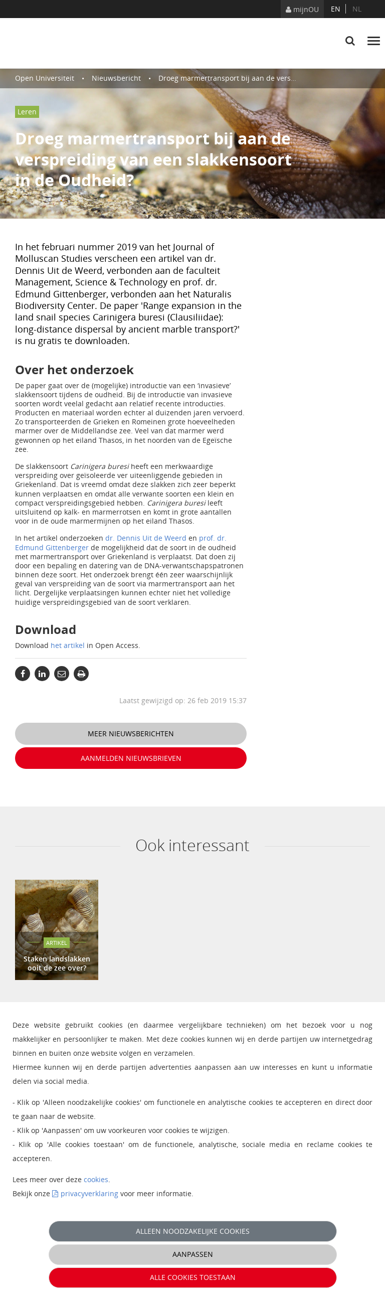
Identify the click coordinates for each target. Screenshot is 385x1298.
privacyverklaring (89, 1193)
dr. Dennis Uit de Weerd (145, 538)
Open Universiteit (44, 78)
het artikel (68, 645)
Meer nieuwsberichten (131, 733)
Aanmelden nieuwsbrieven (131, 758)
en (335, 9)
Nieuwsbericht (116, 78)
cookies (96, 1179)
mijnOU (302, 9)
